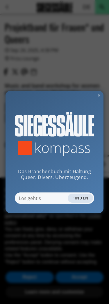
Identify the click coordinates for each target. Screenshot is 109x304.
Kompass (62, 148)
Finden (80, 198)
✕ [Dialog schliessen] (85, 95)
